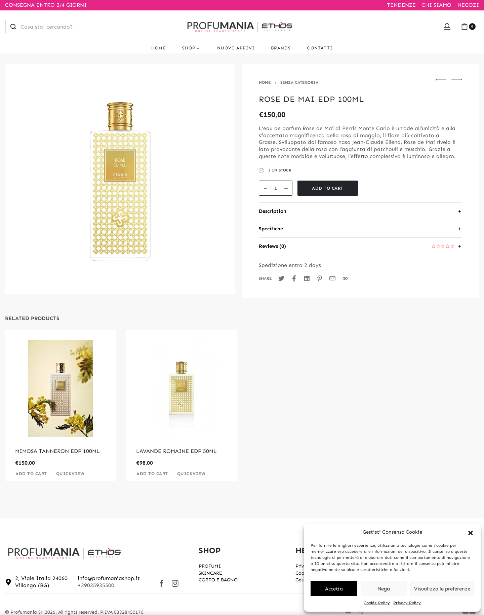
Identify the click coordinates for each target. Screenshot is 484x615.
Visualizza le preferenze (442, 589)
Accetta (334, 589)
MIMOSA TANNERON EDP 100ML (57, 460)
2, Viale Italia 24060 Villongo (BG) (41, 581)
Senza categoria (299, 82)
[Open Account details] (447, 26)
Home (265, 82)
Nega (383, 589)
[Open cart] (468, 26)
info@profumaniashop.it (109, 578)
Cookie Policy (377, 603)
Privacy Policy (407, 603)
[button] (470, 532)
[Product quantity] (275, 188)
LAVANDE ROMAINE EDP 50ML (176, 460)
